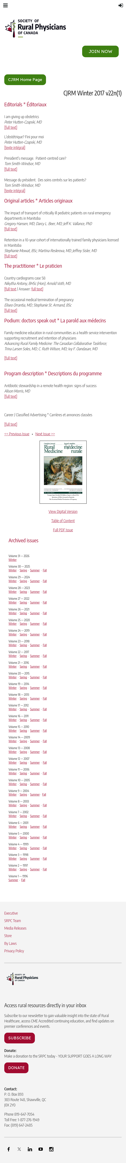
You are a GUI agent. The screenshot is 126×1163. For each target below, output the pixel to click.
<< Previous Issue (16, 433)
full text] (37, 288)
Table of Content (63, 520)
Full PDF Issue (63, 529)
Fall (45, 570)
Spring (23, 570)
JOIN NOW (100, 51)
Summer (35, 570)
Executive (11, 913)
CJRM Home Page (25, 79)
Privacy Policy (14, 950)
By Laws (10, 943)
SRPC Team (12, 920)
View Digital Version (63, 511)
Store (8, 935)
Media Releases (15, 928)
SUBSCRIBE (19, 1037)
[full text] (10, 127)
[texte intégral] (14, 147)
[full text (10, 288)
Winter (13, 560)
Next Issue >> (45, 433)
